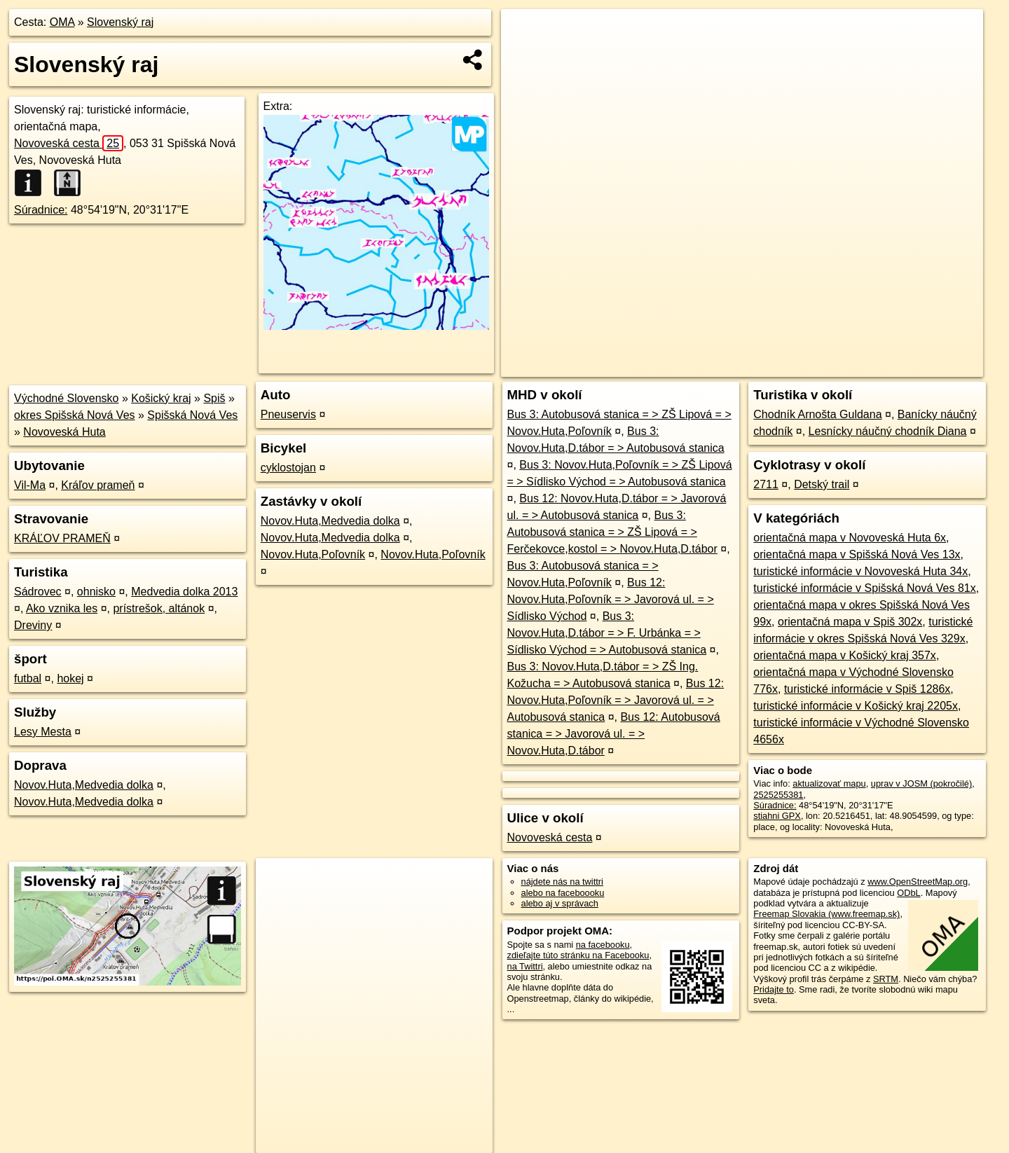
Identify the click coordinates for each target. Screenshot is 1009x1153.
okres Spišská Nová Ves (74, 415)
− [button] (525, 54)
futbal (27, 678)
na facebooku (603, 944)
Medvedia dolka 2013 (184, 592)
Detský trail (821, 484)
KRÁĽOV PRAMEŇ (62, 538)
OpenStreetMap (741, 366)
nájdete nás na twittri (562, 881)
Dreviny (33, 625)
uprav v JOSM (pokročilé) (921, 783)
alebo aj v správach (559, 903)
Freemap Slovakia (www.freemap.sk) (826, 914)
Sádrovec (38, 592)
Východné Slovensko (66, 398)
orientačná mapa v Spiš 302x (850, 622)
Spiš (214, 398)
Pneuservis (288, 414)
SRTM (885, 979)
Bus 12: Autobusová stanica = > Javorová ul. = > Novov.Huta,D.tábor (613, 734)
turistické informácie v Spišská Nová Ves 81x (864, 588)
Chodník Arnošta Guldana (817, 414)
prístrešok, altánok (159, 608)
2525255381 (778, 794)
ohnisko (96, 592)
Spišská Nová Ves (192, 415)
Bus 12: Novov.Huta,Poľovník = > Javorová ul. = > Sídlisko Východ (610, 599)
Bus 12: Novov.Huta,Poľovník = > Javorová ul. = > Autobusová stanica (616, 700)
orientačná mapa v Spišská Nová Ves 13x (856, 554)
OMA (62, 22)
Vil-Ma (30, 485)
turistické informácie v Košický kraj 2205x (855, 706)
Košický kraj (161, 398)
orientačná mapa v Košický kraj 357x (844, 655)
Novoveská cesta (68, 143)
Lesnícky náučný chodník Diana (888, 431)
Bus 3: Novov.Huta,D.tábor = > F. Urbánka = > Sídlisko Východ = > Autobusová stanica (607, 633)
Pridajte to (773, 989)
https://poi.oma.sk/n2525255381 (920, 366)
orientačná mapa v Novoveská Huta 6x (849, 538)
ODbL (908, 893)
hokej (70, 678)
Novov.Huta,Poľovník (313, 554)
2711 (765, 484)
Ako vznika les (61, 608)
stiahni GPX (777, 815)
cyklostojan (288, 468)
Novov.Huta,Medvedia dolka (83, 785)
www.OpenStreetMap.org (917, 881)
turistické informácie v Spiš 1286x (867, 689)
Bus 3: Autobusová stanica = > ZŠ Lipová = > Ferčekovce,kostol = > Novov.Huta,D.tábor (612, 532)
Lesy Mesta (42, 732)
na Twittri (525, 966)
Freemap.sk (813, 366)
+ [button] (525, 32)
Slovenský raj (120, 22)
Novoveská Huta (64, 432)
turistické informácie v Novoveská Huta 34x (860, 571)
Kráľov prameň (98, 485)
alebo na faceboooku (563, 893)
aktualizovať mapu (828, 783)
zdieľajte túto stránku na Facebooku (578, 955)
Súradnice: (41, 210)
